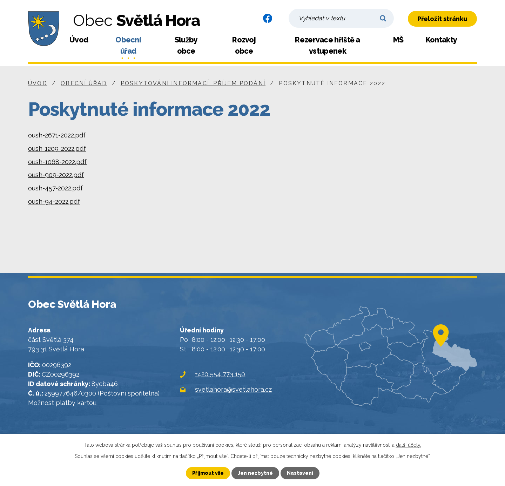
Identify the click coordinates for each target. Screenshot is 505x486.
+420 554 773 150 (220, 374)
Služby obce (186, 45)
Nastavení (300, 473)
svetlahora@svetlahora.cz (233, 389)
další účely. (408, 445)
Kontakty (441, 39)
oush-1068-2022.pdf (57, 162)
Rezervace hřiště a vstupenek (327, 45)
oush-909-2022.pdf (56, 174)
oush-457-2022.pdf (55, 188)
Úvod (78, 39)
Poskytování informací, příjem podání (193, 83)
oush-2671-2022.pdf (57, 135)
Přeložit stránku (442, 18)
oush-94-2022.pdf (54, 201)
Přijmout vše (208, 473)
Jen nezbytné (255, 473)
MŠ (398, 39)
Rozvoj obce (244, 45)
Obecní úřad (128, 45)
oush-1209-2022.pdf (57, 148)
